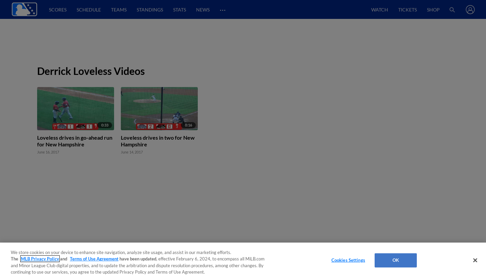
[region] (243, 261)
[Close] (475, 260)
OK (396, 260)
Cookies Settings (348, 260)
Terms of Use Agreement (94, 258)
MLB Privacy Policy (40, 258)
